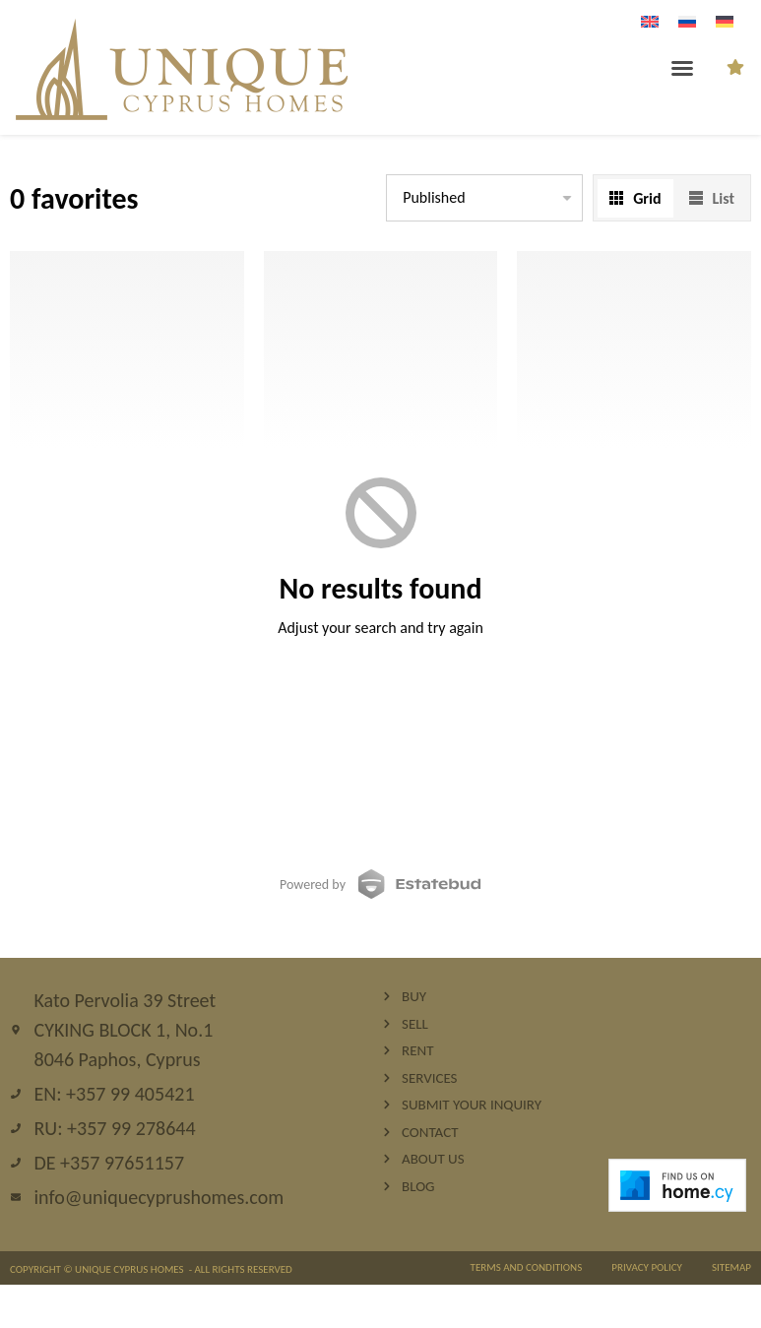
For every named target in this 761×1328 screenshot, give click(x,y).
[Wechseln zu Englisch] (649, 21)
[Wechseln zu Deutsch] (724, 21)
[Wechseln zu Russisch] (687, 21)
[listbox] (484, 197)
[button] (682, 68)
